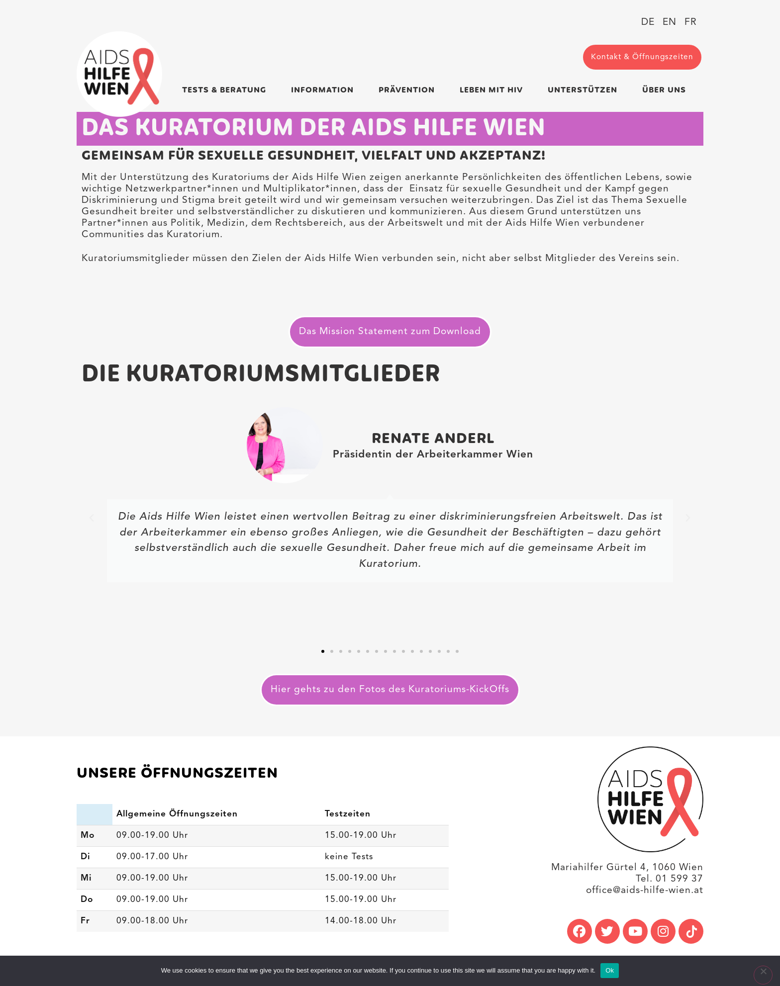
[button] (92, 518)
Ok (609, 970)
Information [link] (325, 90)
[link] (119, 74)
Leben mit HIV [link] (494, 90)
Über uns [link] (666, 90)
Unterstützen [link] (585, 90)
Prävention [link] (409, 90)
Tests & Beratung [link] (226, 90)
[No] (763, 975)
